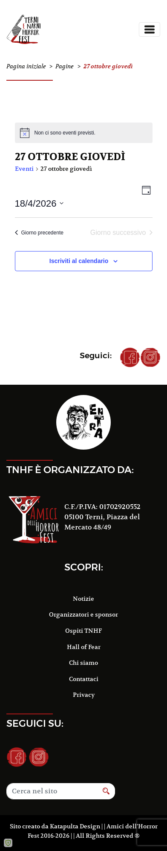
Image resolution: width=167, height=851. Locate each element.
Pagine (64, 66)
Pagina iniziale (26, 66)
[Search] (52, 791)
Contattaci (83, 679)
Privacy (84, 695)
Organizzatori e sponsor (83, 614)
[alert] (84, 133)
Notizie (83, 598)
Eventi (24, 169)
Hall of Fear (84, 647)
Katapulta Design (75, 826)
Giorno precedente (39, 233)
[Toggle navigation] (149, 29)
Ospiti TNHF (83, 631)
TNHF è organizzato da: (70, 470)
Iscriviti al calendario (79, 260)
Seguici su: (34, 723)
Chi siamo (83, 663)
